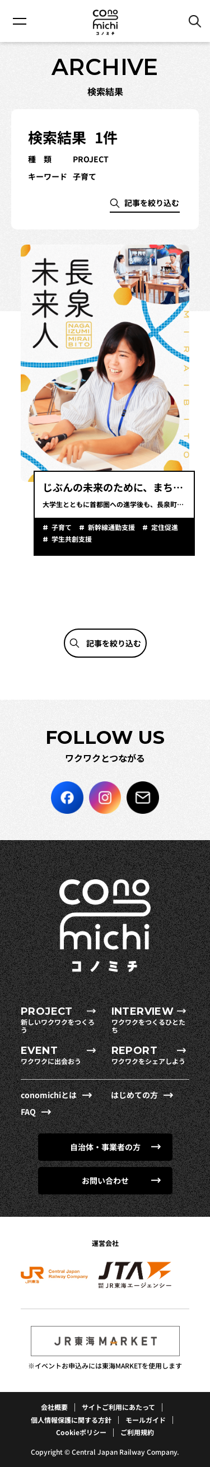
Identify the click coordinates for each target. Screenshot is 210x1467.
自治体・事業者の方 (105, 1146)
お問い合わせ (105, 1180)
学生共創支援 (71, 538)
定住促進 (164, 527)
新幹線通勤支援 (110, 527)
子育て (61, 527)
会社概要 (54, 1407)
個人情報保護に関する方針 (71, 1420)
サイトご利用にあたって (118, 1407)
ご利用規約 (137, 1432)
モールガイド (145, 1420)
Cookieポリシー (81, 1432)
